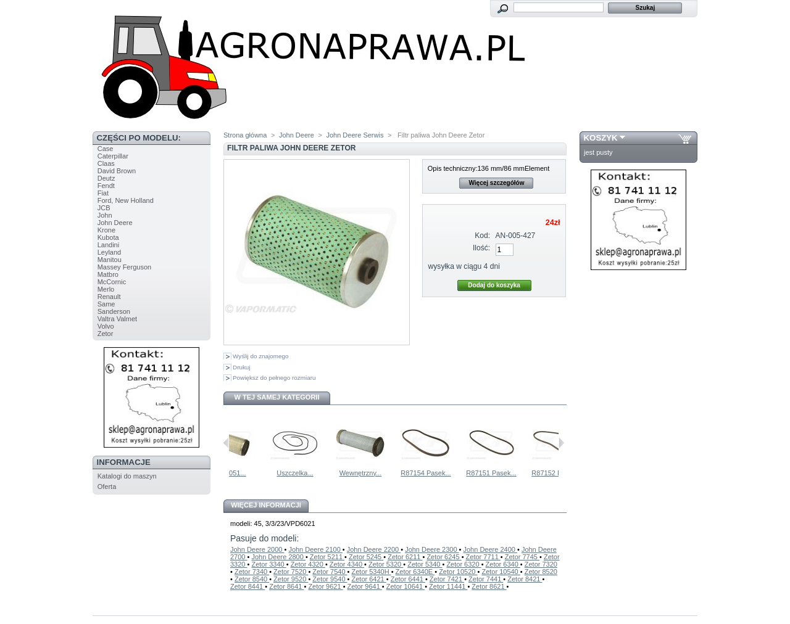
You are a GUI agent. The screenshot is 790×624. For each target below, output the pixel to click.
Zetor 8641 (286, 586)
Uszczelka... (325, 473)
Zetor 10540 (500, 571)
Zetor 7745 (522, 556)
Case (106, 148)
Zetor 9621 (325, 586)
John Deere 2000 (257, 549)
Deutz (106, 178)
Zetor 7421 (447, 579)
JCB (104, 207)
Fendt (106, 185)
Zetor (106, 333)
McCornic (112, 281)
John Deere (115, 222)
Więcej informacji (266, 505)
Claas (106, 163)
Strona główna (245, 135)
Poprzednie (226, 442)
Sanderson (114, 311)
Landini (108, 244)
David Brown (117, 170)
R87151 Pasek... (521, 473)
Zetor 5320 (385, 564)
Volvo (106, 326)
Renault (109, 296)
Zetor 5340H (371, 571)
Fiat (103, 193)
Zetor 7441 (485, 579)
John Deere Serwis (354, 135)
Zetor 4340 (347, 564)
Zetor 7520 (290, 571)
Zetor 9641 (364, 586)
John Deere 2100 (315, 549)
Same (106, 304)
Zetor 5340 (424, 564)
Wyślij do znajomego (260, 356)
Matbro (108, 274)
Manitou (110, 259)
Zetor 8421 (524, 579)
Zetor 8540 (252, 579)
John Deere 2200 (374, 549)
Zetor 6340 (503, 564)
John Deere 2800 (278, 556)
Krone (106, 230)
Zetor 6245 (443, 556)
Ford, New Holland (126, 200)
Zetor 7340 (252, 571)
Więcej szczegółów (496, 182)
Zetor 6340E (415, 571)
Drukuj (242, 367)
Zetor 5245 (366, 556)
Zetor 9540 (329, 579)
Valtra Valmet (117, 318)
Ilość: (481, 248)
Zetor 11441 (448, 586)
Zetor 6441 (408, 579)
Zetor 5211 (327, 556)
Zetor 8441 (247, 586)
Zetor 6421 (368, 579)
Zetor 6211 (405, 556)
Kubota (108, 237)
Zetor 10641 (405, 586)
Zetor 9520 (290, 579)
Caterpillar (113, 156)
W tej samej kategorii (277, 397)
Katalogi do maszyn (127, 476)
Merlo (106, 289)
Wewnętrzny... (391, 473)
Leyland (110, 252)
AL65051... (259, 473)
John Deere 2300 (432, 549)
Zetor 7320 (541, 564)
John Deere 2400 (490, 549)
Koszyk (601, 137)
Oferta (107, 486)
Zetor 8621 (489, 586)
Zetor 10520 (458, 571)
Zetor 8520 (541, 571)
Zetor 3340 (268, 564)
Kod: (482, 235)
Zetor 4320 (308, 564)
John (105, 215)
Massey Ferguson (124, 267)
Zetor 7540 (329, 571)
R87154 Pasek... (456, 473)
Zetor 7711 (483, 556)
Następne (561, 442)
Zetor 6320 (463, 564)
